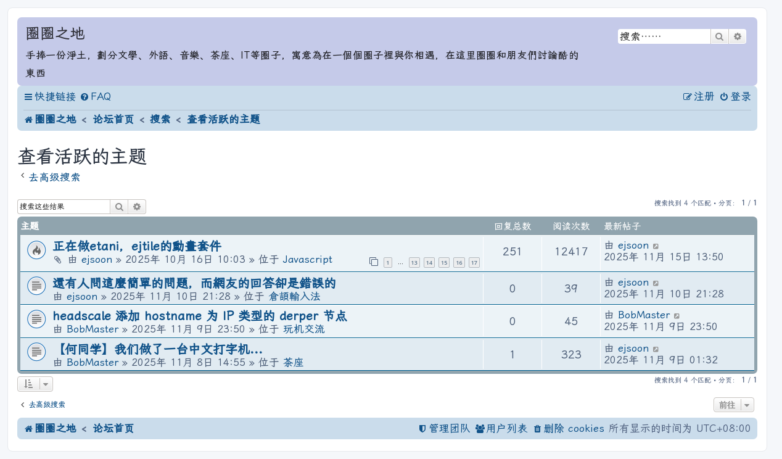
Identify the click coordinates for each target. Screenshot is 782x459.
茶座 (293, 362)
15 (444, 262)
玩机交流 (304, 329)
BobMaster (92, 329)
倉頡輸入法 (294, 296)
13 (414, 262)
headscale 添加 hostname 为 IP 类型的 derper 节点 (199, 316)
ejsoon (96, 259)
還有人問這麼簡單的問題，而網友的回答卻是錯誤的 (194, 283)
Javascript (307, 259)
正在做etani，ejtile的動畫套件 (136, 246)
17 (474, 262)
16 (459, 262)
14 (429, 262)
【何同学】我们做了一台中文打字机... (157, 349)
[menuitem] (95, 97)
